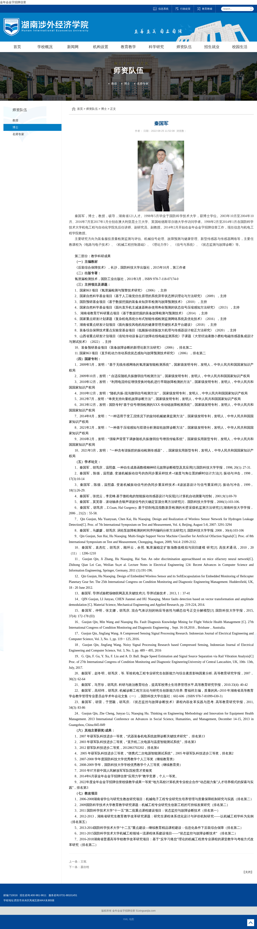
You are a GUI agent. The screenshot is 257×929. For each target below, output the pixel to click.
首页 (17, 47)
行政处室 (182, 9)
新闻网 (73, 47)
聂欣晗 (85, 867)
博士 (127, 83)
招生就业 (211, 47)
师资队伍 (184, 47)
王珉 (83, 861)
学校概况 (45, 47)
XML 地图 (128, 919)
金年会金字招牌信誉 (13, 2)
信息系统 (160, 9)
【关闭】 (248, 872)
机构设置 (100, 47)
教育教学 (128, 47)
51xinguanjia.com (146, 910)
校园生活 (239, 47)
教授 (114, 83)
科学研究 (156, 47)
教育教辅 (204, 9)
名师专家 (143, 83)
